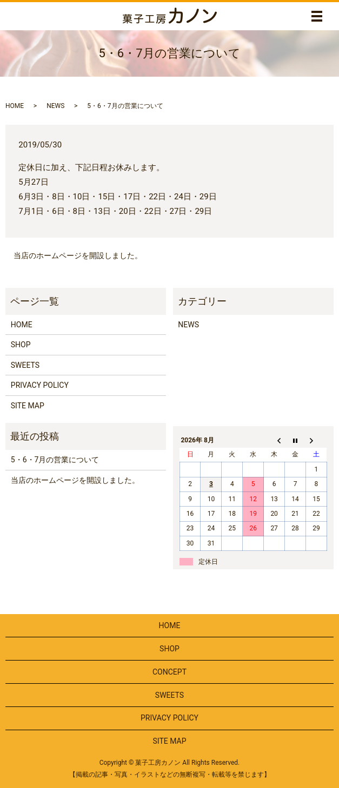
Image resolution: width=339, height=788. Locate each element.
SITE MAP (27, 405)
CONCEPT (169, 672)
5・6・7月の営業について (55, 459)
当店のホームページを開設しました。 (78, 255)
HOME (14, 106)
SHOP (21, 344)
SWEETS (25, 365)
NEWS (55, 106)
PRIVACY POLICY (40, 385)
